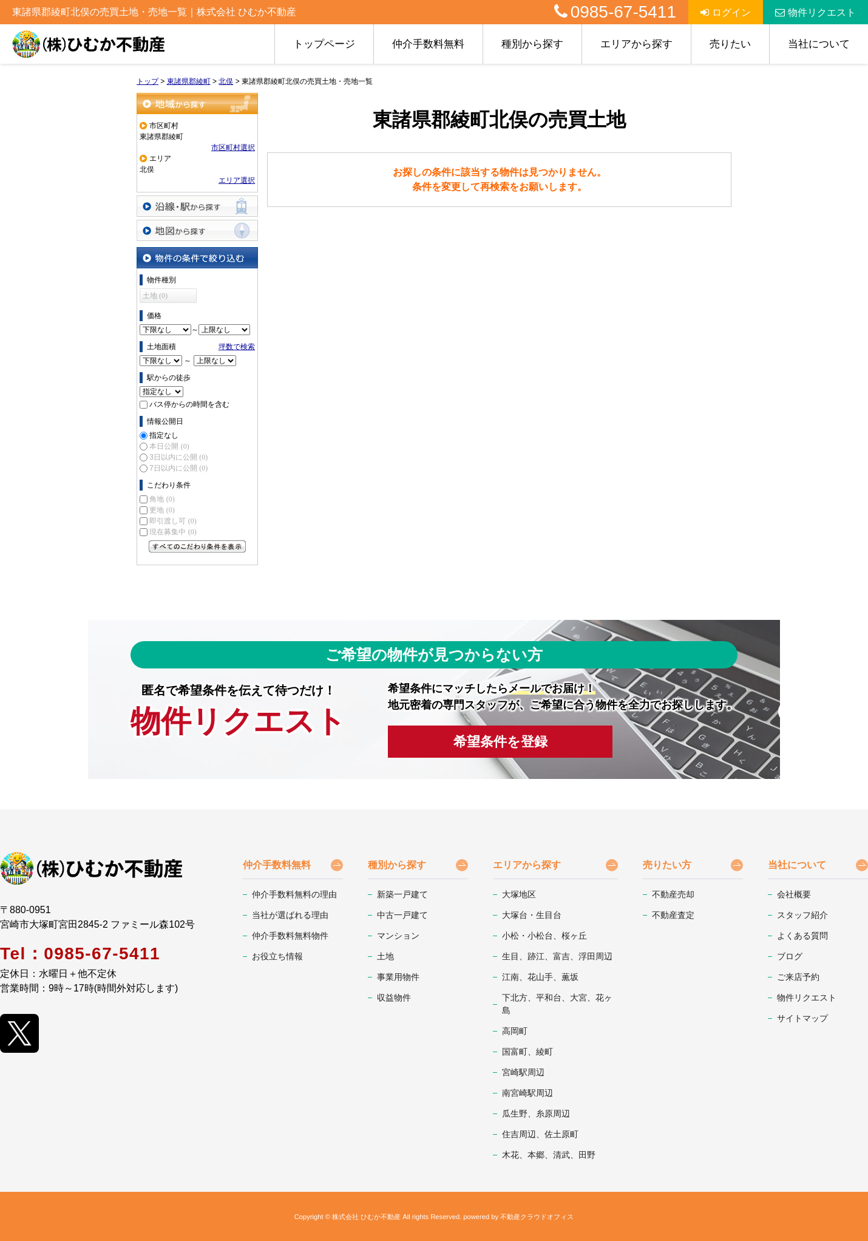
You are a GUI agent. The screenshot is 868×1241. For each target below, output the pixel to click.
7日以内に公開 (178, 468)
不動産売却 (673, 894)
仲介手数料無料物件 (290, 935)
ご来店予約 (798, 977)
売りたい (730, 44)
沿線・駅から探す (197, 206)
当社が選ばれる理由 (290, 915)
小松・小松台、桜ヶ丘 (544, 935)
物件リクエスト (815, 12)
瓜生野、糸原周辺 (536, 1113)
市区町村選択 (233, 147)
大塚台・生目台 (531, 915)
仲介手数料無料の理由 (294, 894)
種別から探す (532, 44)
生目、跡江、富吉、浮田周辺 (557, 956)
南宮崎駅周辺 (527, 1093)
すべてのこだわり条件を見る (197, 546)
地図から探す (197, 230)
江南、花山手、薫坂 (540, 977)
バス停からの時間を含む (189, 404)
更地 (161, 510)
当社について (819, 44)
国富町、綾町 (527, 1051)
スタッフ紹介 (802, 915)
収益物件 (394, 997)
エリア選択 (237, 180)
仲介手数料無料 (428, 44)
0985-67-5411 (615, 11)
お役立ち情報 (277, 956)
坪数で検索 (237, 346)
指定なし (163, 435)
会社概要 (794, 894)
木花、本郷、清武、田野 (548, 1155)
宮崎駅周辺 (523, 1072)
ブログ (789, 956)
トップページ (324, 44)
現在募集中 (172, 532)
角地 (161, 499)
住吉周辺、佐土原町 (540, 1134)
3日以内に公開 (178, 457)
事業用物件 (398, 977)
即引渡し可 (172, 521)
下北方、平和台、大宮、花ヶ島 (557, 1004)
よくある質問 (802, 935)
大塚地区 (519, 894)
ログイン (725, 12)
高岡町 (514, 1031)
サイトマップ (802, 1018)
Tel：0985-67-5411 (80, 953)
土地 (385, 956)
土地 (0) (155, 295)
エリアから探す (636, 44)
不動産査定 (673, 915)
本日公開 (169, 446)
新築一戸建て (402, 894)
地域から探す (197, 103)
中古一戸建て (402, 915)
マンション (398, 935)
